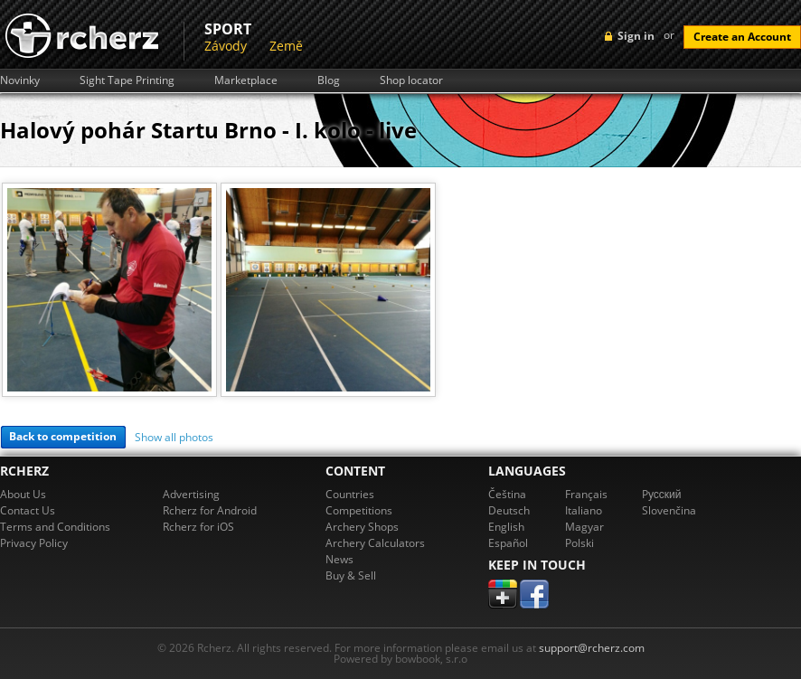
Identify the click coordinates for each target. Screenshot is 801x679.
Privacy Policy (34, 543)
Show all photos (174, 437)
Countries (349, 494)
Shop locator (411, 80)
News (339, 559)
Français (586, 494)
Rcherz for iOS (198, 526)
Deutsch (509, 510)
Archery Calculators (375, 543)
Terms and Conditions (55, 526)
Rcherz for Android (210, 510)
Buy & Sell (350, 575)
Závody (225, 45)
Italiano (583, 510)
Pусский (662, 494)
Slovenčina (669, 510)
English (506, 526)
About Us (23, 494)
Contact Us (27, 510)
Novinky (20, 80)
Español (508, 543)
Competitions (358, 510)
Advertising (191, 494)
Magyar (584, 526)
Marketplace (246, 80)
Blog (328, 80)
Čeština (507, 494)
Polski (579, 543)
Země (286, 45)
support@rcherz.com (592, 647)
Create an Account (742, 36)
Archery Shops (362, 526)
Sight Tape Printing (127, 80)
